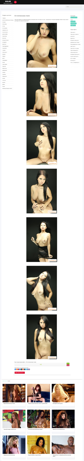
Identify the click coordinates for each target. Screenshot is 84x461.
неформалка (73, 23)
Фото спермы (73, 58)
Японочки (4, 38)
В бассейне (4, 24)
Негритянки (4, 36)
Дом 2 (3, 58)
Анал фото (73, 36)
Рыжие (3, 78)
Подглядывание (5, 46)
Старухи (3, 50)
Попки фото (4, 52)
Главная (3, 18)
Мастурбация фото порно (75, 44)
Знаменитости (5, 30)
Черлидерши (4, 60)
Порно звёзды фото (74, 50)
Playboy (3, 56)
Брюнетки (4, 44)
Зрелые (3, 82)
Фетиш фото (73, 60)
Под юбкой (4, 48)
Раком (3, 86)
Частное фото (5, 32)
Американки (4, 70)
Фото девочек (74, 17)
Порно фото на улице (75, 48)
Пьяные (3, 72)
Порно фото (73, 32)
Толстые (4, 80)
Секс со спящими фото (75, 62)
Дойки (3, 84)
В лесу (3, 26)
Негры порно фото (74, 52)
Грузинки (4, 74)
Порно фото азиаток (75, 34)
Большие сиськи (5, 40)
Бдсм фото (73, 38)
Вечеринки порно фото (75, 54)
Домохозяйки (4, 34)
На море (4, 22)
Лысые (3, 62)
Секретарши (4, 64)
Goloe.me (9, 2)
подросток (73, 25)
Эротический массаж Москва (7, 20)
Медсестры (4, 68)
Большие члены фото (75, 40)
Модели (3, 54)
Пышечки (4, 66)
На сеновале (4, 28)
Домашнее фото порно (75, 42)
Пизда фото (4, 76)
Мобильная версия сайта (7, 88)
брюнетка (73, 21)
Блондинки (4, 42)
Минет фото (73, 46)
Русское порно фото (74, 56)
